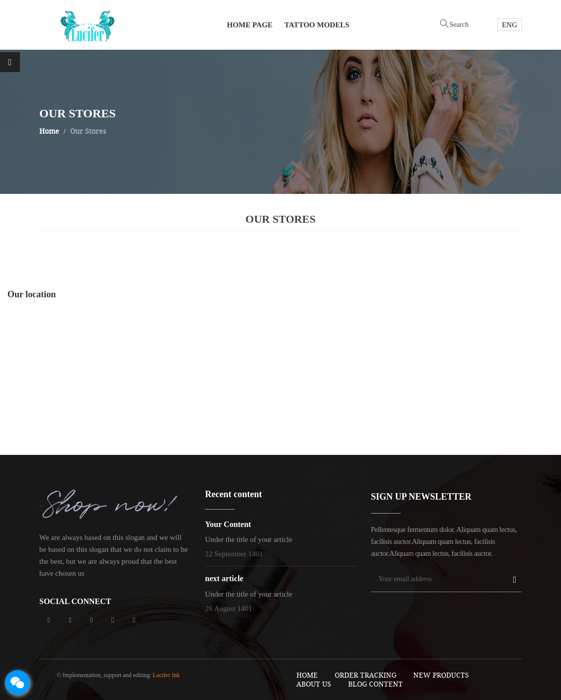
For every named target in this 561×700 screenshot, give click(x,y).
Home (307, 675)
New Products (441, 675)
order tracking (365, 675)
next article (224, 578)
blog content (375, 684)
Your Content (228, 524)
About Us (313, 684)
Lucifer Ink (166, 675)
